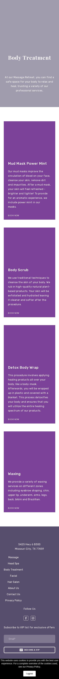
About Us (13, 588)
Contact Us (13, 594)
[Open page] (29, 534)
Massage (13, 557)
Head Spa (13, 563)
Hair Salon (14, 581)
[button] (13, 215)
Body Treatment (13, 569)
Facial (13, 575)
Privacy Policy (13, 600)
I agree (29, 673)
